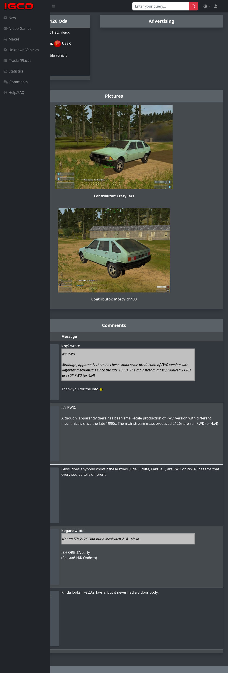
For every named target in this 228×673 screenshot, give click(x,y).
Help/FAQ (14, 92)
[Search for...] (160, 6)
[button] (207, 6)
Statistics (13, 71)
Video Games (17, 28)
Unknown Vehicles (21, 49)
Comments (16, 81)
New (10, 17)
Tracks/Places (17, 60)
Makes (11, 39)
